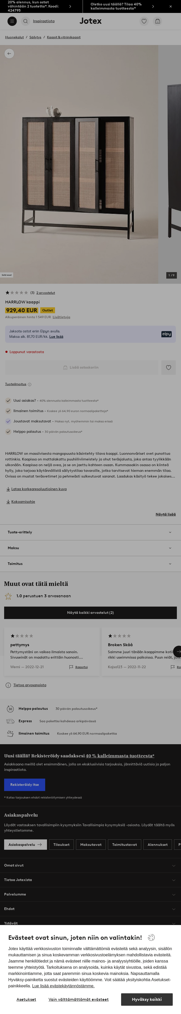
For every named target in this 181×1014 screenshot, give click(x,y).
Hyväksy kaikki (147, 999)
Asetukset (26, 999)
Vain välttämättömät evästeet (79, 999)
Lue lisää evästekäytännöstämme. (63, 986)
